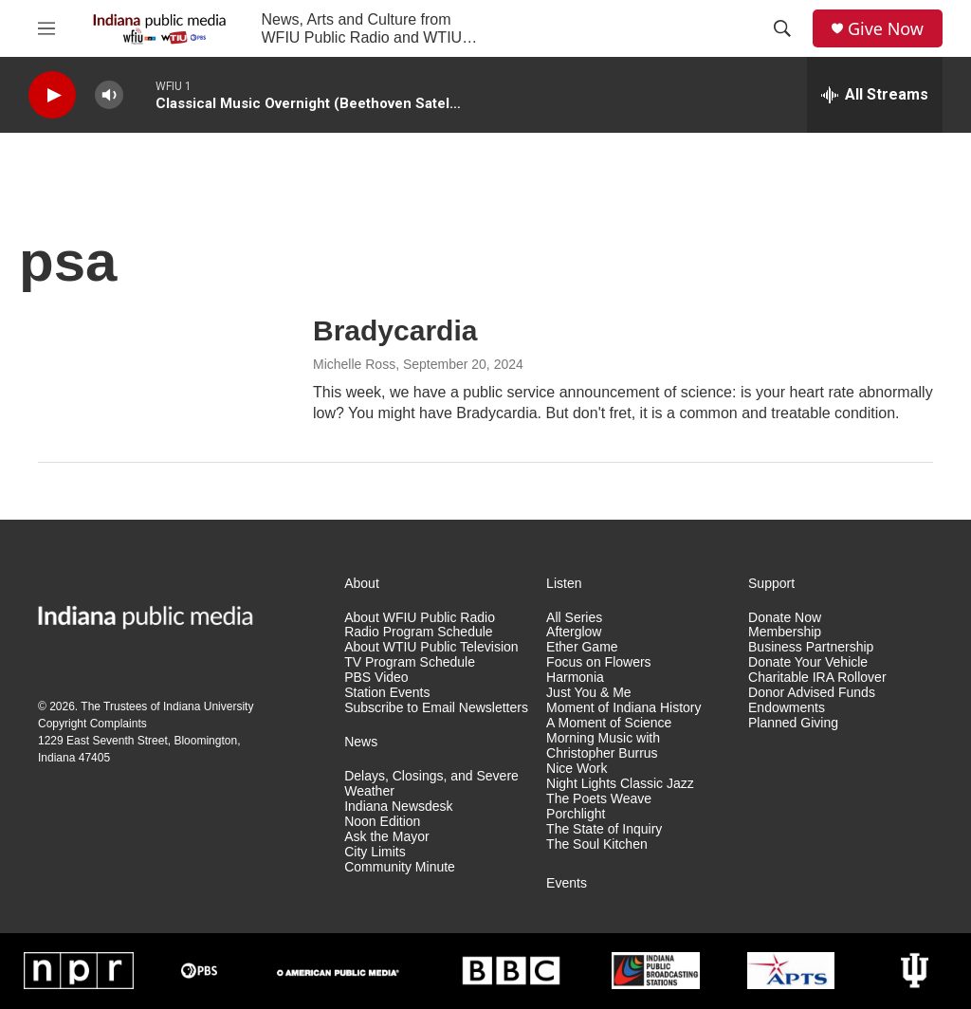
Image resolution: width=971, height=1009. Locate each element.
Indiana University (208, 706)
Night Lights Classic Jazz (620, 784)
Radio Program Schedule (418, 632)
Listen (563, 584)
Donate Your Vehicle (808, 662)
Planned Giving (793, 723)
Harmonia (575, 677)
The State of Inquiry (604, 829)
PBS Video (376, 677)
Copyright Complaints (92, 723)
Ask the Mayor (386, 837)
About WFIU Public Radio (419, 618)
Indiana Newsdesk (398, 806)
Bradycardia (395, 330)
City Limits (375, 852)
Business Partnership (810, 647)
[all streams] (875, 95)
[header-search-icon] (782, 28)
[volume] (109, 95)
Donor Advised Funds (811, 693)
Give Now (886, 29)
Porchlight (575, 814)
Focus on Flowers (598, 662)
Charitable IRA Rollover (817, 677)
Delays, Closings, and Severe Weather (431, 783)
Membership (784, 632)
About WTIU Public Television (431, 647)
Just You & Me (589, 693)
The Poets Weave (598, 799)
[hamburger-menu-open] (46, 28)
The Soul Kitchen (597, 844)
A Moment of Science (608, 723)
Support (771, 584)
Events (566, 883)
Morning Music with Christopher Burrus (603, 746)
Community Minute (399, 867)
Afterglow (573, 632)
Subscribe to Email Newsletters (436, 708)
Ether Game (581, 647)
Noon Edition (382, 822)
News (360, 742)
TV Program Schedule (409, 662)
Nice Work (576, 768)
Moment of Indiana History (623, 708)
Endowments (786, 708)
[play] (52, 95)
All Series (574, 618)
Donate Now (784, 618)
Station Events (387, 693)
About (361, 584)
